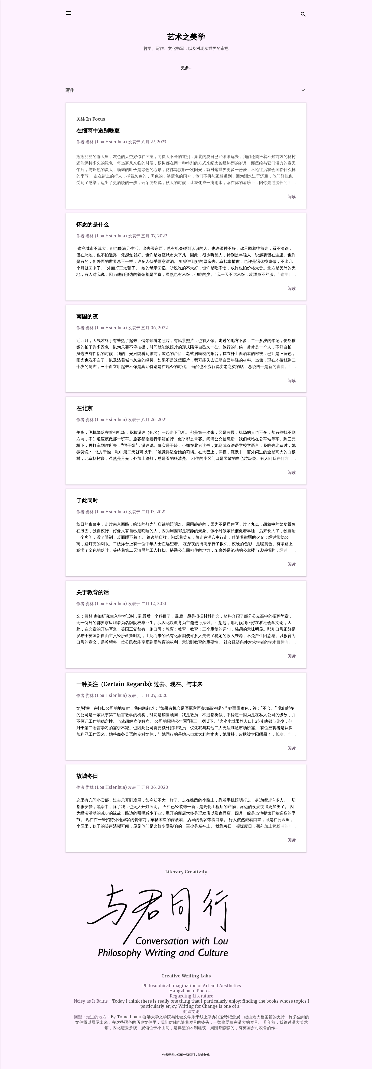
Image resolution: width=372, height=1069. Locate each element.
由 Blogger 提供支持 (186, 1044)
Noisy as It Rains (91, 1001)
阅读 (292, 196)
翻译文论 (191, 1011)
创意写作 (230, 67)
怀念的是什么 (92, 224)
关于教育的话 (92, 592)
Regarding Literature (191, 996)
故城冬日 (87, 776)
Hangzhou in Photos (190, 990)
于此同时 (87, 500)
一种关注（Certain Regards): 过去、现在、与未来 (139, 684)
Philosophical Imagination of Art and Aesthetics (191, 985)
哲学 (208, 67)
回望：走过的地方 (90, 1016)
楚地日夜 (168, 67)
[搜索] (303, 15)
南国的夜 (87, 316)
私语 (190, 67)
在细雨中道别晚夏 (98, 130)
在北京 (84, 408)
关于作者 (142, 67)
